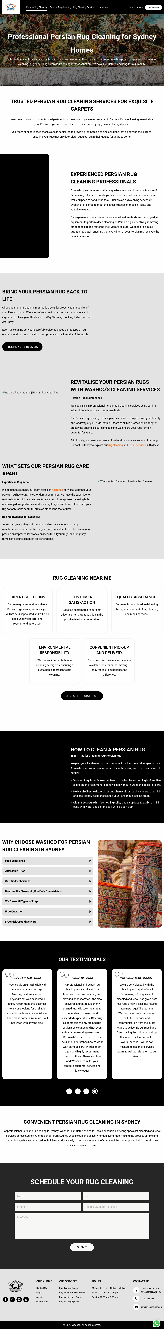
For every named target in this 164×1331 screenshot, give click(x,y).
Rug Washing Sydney (69, 1304)
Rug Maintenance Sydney (71, 1299)
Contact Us (41, 1290)
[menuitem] (36, 4)
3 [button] (86, 1094)
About (39, 1299)
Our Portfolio (42, 1304)
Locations (103, 7)
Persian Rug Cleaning (36, 7)
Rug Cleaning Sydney (69, 1290)
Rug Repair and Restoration (72, 1295)
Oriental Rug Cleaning (60, 7)
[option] (27, 1026)
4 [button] (95, 1094)
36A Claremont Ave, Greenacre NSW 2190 (151, 1292)
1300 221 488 (132, 7)
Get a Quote (152, 7)
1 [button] (69, 1094)
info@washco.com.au (151, 1309)
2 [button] (78, 1094)
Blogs (39, 1295)
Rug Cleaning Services (84, 7)
